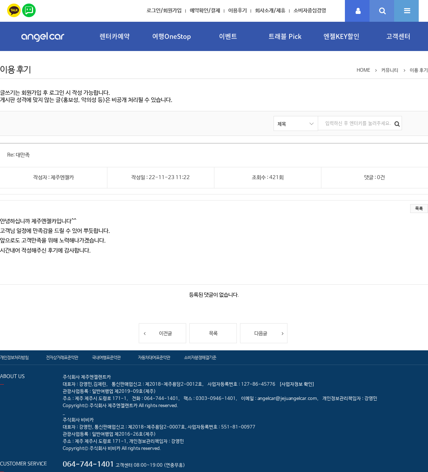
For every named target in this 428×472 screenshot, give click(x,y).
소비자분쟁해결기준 (200, 357)
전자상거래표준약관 (62, 357)
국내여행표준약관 (106, 357)
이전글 (157, 333)
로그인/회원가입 (164, 10)
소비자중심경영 (310, 10)
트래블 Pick (285, 36)
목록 (419, 208)
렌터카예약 (115, 36)
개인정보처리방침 (14, 357)
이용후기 (237, 10)
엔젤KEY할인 (341, 36)
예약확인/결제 (205, 10)
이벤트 (228, 36)
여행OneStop (171, 36)
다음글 (269, 333)
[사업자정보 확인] (297, 384)
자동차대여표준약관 (154, 357)
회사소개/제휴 (270, 10)
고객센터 (398, 36)
